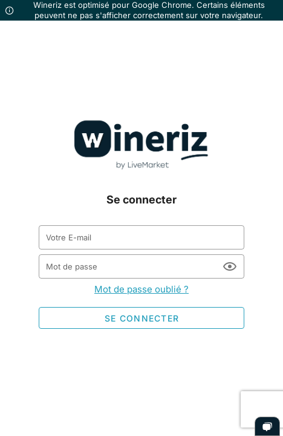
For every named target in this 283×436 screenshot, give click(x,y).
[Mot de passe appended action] (230, 266)
